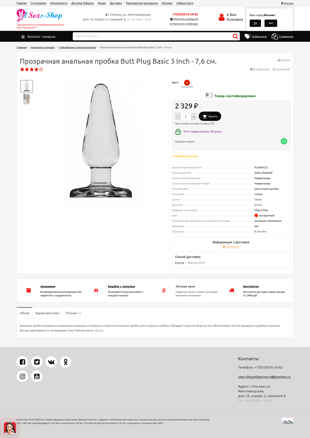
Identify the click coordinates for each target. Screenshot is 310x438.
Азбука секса (184, 3)
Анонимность (58, 3)
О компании (38, 3)
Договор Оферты (82, 3)
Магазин (167, 3)
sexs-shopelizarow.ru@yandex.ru (264, 376)
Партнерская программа (142, 3)
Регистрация (235, 19)
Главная (22, 3)
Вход (233, 14)
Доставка (116, 3)
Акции (102, 3)
